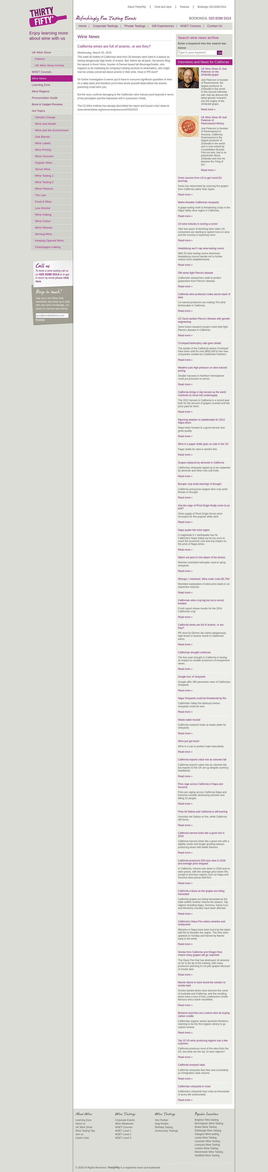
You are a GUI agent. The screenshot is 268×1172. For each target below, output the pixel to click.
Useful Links (82, 1137)
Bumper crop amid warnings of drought (199, 484)
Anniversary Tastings (166, 1130)
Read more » (208, 109)
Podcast (184, 6)
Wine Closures (44, 156)
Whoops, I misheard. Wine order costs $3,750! (204, 579)
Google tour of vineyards (191, 676)
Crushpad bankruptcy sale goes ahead (199, 343)
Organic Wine (43, 162)
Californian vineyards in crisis (194, 1086)
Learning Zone (41, 84)
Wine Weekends (124, 1123)
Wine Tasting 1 (44, 175)
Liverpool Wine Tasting (207, 1144)
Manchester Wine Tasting (209, 1151)
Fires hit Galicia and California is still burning (202, 811)
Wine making (43, 214)
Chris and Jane (163, 6)
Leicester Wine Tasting (207, 1141)
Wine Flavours (44, 188)
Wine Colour (43, 221)
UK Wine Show (41, 52)
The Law (40, 195)
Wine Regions (41, 91)
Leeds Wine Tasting (206, 1137)
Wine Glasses (44, 227)
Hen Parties (161, 1120)
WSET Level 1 (123, 1130)
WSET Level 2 (123, 1134)
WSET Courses (41, 71)
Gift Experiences (163, 26)
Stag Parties (162, 1123)
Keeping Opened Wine (49, 240)
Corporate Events (125, 1120)
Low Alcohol (42, 208)
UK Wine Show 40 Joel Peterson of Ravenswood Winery (214, 120)
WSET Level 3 (123, 1137)
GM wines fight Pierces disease (195, 272)
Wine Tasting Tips (85, 1130)
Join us (79, 1134)
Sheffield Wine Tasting (207, 1155)
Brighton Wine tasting (207, 1119)
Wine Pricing (43, 149)
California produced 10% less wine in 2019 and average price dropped (201, 862)
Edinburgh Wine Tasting (208, 1130)
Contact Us (214, 26)
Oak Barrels (42, 136)
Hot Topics (38, 110)
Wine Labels (43, 143)
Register (40, 319)
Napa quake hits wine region (194, 530)
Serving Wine (43, 234)
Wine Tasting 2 (44, 182)
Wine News (39, 78)
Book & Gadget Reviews (47, 104)
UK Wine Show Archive (49, 65)
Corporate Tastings (105, 26)
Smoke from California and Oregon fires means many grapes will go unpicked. (200, 953)
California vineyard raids (191, 1064)
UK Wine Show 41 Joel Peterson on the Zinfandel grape (214, 71)
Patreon (40, 58)
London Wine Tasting (206, 1148)
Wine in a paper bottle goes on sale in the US (203, 444)
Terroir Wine (42, 169)
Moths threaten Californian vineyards (198, 202)
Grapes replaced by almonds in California (201, 462)
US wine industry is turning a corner (198, 223)
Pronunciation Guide (45, 97)
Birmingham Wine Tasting (209, 1123)
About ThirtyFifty (137, 6)
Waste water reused (189, 719)
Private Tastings (135, 26)
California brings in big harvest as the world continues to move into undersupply (202, 394)
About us (80, 1123)
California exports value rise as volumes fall (202, 759)
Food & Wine (43, 201)
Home (82, 26)
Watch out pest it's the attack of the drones (201, 557)
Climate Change (45, 117)
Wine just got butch (188, 741)
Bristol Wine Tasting (206, 1127)
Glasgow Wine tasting (207, 1134)
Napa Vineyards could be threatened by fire (202, 698)
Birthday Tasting (164, 1127)
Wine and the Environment (51, 130)
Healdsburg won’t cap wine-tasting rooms (201, 248)
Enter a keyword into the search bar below (202, 45)
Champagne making (48, 247)
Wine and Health (45, 123)
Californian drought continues (194, 652)
